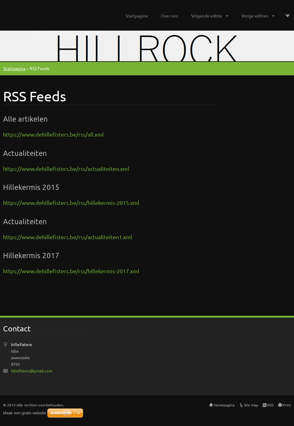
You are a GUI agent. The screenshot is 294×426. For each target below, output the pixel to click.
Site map (251, 404)
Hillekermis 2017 (31, 255)
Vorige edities (254, 15)
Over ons (169, 15)
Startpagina (136, 15)
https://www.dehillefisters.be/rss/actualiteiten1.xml (67, 237)
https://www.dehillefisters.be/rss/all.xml (53, 134)
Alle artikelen (25, 118)
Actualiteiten (25, 153)
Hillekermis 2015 (31, 187)
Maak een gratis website (24, 413)
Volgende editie (206, 15)
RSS (270, 404)
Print (287, 404)
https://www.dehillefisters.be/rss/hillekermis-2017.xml (71, 271)
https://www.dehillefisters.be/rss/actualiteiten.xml (66, 168)
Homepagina (224, 404)
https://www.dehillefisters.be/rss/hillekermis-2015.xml (71, 202)
